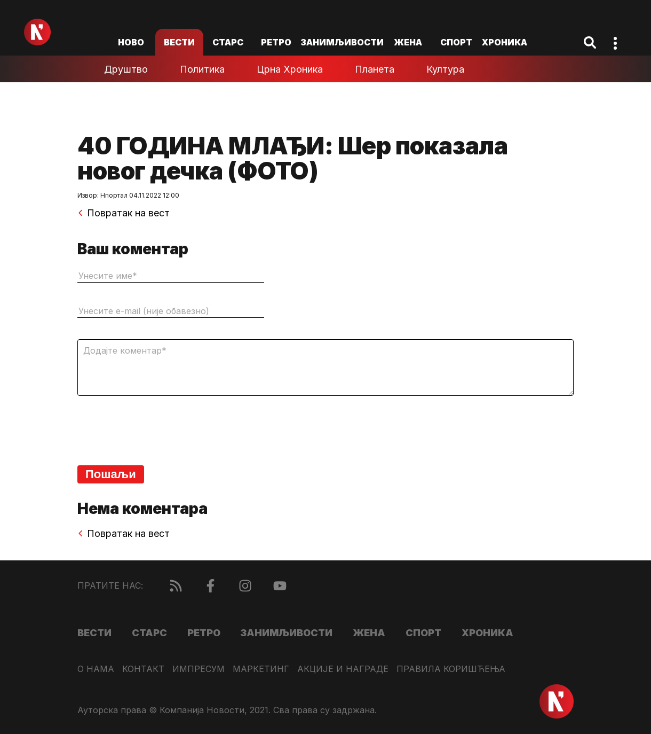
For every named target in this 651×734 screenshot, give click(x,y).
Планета (374, 69)
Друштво (126, 69)
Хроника (504, 42)
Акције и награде (342, 669)
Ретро (276, 42)
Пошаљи (110, 474)
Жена (408, 42)
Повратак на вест (123, 213)
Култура (445, 69)
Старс (227, 42)
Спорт (456, 42)
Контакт (143, 669)
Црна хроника (290, 69)
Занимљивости (342, 42)
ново (131, 42)
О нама (95, 669)
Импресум (198, 669)
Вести (179, 42)
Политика (202, 69)
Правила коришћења (450, 669)
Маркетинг (261, 669)
